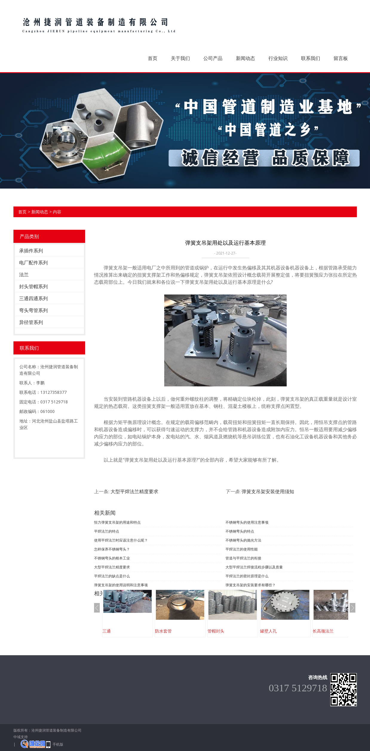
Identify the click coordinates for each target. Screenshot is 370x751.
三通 (106, 631)
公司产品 (212, 58)
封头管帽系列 (33, 286)
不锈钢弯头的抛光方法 (243, 540)
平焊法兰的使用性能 (241, 549)
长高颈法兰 (323, 631)
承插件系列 (31, 250)
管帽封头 (216, 631)
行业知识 (278, 58)
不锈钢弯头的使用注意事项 (246, 522)
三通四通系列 (33, 298)
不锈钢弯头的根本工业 (112, 558)
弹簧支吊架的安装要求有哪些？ (250, 584)
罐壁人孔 (268, 631)
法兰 (24, 274)
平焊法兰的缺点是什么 (112, 576)
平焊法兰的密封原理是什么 (246, 576)
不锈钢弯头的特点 (239, 531)
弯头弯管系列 (33, 310)
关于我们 (180, 58)
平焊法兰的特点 (106, 531)
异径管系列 (31, 322)
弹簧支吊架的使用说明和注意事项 (121, 584)
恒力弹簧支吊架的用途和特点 (117, 522)
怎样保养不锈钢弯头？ (112, 549)
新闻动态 (245, 58)
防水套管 (163, 631)
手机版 (58, 744)
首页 (152, 58)
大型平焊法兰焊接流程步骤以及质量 (254, 567)
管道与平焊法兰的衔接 (243, 558)
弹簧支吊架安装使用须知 (268, 491)
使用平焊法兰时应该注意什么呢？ (121, 540)
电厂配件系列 (33, 262)
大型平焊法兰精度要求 (134, 491)
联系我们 (310, 58)
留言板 (341, 58)
